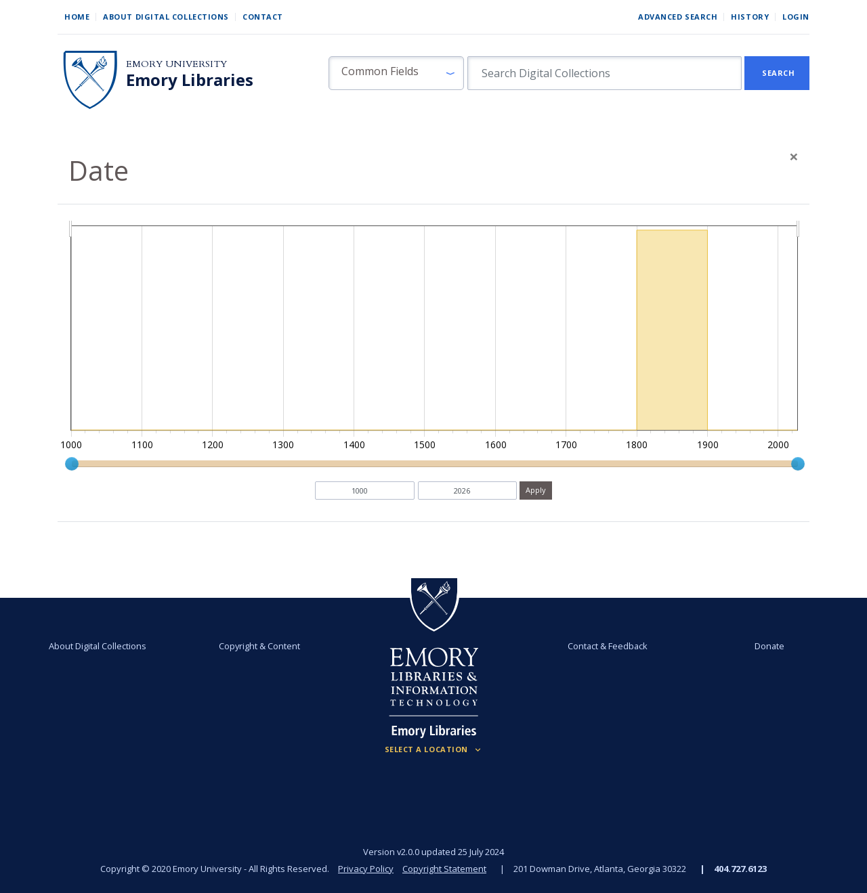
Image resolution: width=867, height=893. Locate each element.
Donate (769, 646)
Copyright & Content (259, 646)
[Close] (793, 156)
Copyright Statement (444, 869)
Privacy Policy (366, 869)
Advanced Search (677, 17)
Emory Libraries (189, 80)
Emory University (176, 64)
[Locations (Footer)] (434, 749)
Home (76, 17)
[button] (396, 73)
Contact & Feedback (608, 646)
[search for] (604, 73)
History (750, 17)
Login (795, 17)
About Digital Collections (166, 17)
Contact (262, 17)
